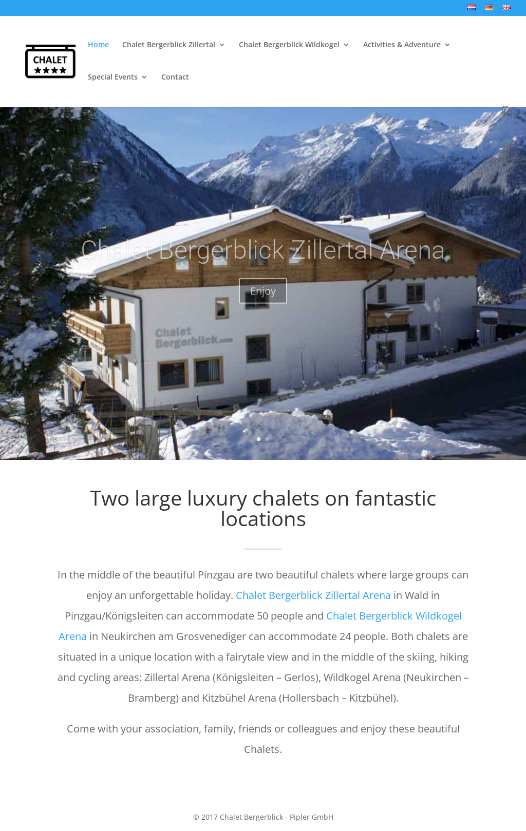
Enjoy (263, 302)
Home (98, 45)
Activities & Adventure (402, 45)
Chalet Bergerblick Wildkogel (289, 45)
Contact (175, 77)
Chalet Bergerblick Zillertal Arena (263, 261)
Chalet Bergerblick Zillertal (168, 45)
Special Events (113, 77)
